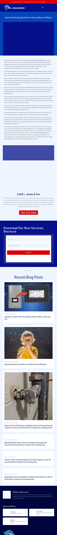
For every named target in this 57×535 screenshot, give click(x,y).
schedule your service (12, 139)
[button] (42, 8)
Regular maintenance (41, 132)
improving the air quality (37, 60)
